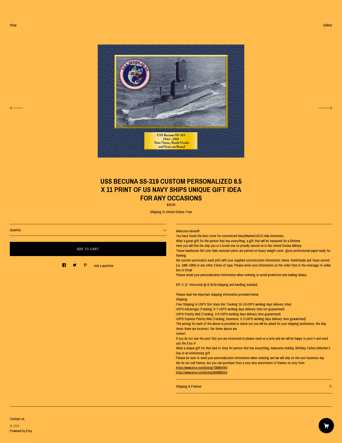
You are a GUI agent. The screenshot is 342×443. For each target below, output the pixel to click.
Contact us (17, 418)
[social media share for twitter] (75, 264)
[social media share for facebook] (64, 264)
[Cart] (326, 425)
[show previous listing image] (21, 107)
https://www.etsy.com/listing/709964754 (201, 367)
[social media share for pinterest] (85, 264)
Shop (13, 25)
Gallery (327, 25)
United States (175, 211)
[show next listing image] (321, 107)
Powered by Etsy (21, 430)
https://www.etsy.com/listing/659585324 (201, 372)
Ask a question (103, 265)
